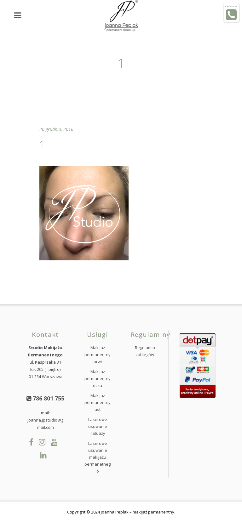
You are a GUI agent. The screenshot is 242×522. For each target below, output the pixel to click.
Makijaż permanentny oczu (97, 378)
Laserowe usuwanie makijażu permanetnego (97, 457)
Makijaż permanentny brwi (97, 354)
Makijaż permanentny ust (97, 402)
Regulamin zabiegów (145, 351)
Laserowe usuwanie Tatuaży (97, 426)
